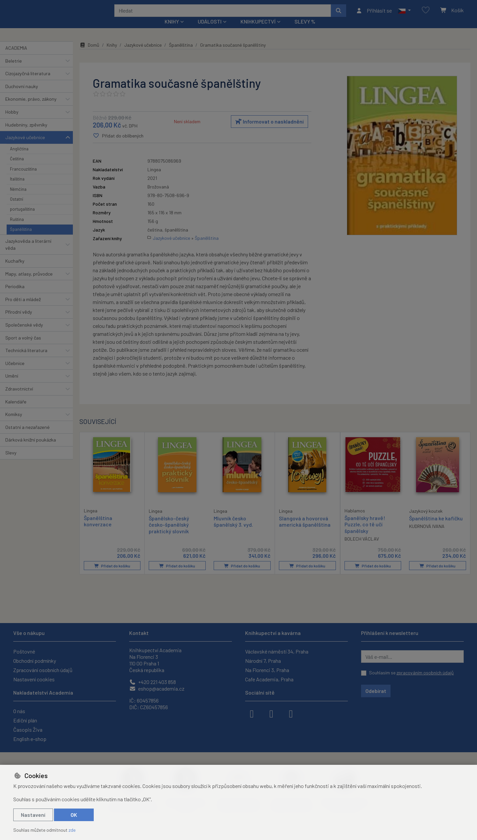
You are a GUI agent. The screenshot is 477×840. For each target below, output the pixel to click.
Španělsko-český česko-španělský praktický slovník (169, 533)
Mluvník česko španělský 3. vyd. (233, 530)
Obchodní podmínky (34, 660)
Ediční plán (25, 720)
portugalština (22, 218)
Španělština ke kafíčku (436, 527)
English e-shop (29, 739)
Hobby (12, 121)
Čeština (17, 167)
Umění (11, 385)
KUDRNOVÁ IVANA (427, 535)
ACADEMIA (16, 57)
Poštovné (24, 651)
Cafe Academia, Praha (269, 679)
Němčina (18, 197)
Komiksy (13, 423)
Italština (17, 187)
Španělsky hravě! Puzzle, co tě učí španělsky (364, 533)
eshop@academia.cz (157, 688)
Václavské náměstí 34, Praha (276, 651)
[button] (404, 15)
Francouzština (23, 178)
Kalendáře (15, 410)
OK (74, 815)
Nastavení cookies (34, 679)
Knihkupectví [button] (258, 30)
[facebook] (251, 713)
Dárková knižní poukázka (30, 448)
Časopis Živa (27, 729)
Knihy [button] (172, 30)
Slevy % (304, 30)
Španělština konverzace (98, 530)
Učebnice (15, 372)
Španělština (21, 238)
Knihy (112, 54)
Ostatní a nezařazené (27, 436)
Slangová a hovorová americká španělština (305, 530)
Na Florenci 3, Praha (267, 670)
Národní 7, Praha (263, 660)
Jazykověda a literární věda (28, 253)
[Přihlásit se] (374, 15)
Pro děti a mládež (23, 308)
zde (72, 830)
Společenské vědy (24, 334)
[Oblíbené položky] (425, 15)
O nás (19, 711)
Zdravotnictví (19, 397)
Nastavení (33, 815)
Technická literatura (26, 359)
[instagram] (271, 713)
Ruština (17, 228)
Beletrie (13, 69)
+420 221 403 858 (152, 682)
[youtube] (290, 713)
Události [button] (210, 30)
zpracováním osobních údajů (425, 672)
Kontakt (139, 633)
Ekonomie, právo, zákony (31, 108)
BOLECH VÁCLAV (361, 548)
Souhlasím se (411, 672)
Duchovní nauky (21, 95)
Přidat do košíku (112, 574)
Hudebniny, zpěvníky (26, 133)
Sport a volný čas (23, 346)
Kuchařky (15, 270)
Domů (89, 54)
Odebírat (375, 691)
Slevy (11, 461)
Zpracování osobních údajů (43, 670)
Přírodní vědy (18, 321)
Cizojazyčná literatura (27, 82)
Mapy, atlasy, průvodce (29, 282)
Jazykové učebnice (25, 146)
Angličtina (19, 157)
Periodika (15, 295)
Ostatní (16, 208)
